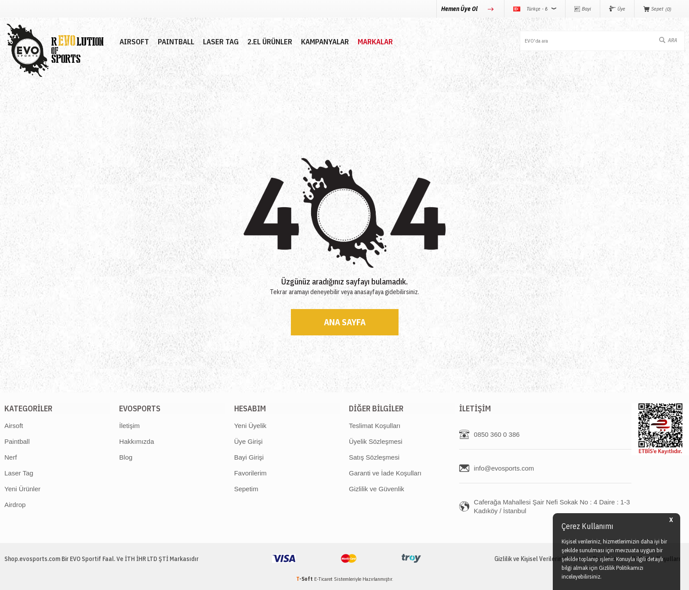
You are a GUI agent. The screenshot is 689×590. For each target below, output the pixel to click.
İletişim (129, 425)
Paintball (17, 441)
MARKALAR (374, 42)
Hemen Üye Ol (460, 9)
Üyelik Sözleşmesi (376, 441)
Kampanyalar (324, 42)
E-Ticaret (323, 579)
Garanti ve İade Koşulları (385, 473)
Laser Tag (18, 473)
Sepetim (246, 489)
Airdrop (14, 504)
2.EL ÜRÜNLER (269, 42)
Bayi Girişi (249, 457)
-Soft (305, 579)
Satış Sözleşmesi (374, 457)
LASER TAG (220, 42)
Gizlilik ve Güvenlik (376, 489)
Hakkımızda (136, 441)
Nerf (10, 457)
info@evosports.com (504, 468)
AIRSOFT (134, 42)
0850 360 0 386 (496, 434)
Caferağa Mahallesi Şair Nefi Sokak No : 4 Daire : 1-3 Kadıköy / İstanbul (552, 506)
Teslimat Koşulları (375, 425)
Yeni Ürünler (22, 489)
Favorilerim (250, 473)
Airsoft (13, 425)
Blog (125, 457)
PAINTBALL (175, 42)
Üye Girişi (248, 441)
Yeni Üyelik (250, 425)
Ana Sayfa (345, 322)
